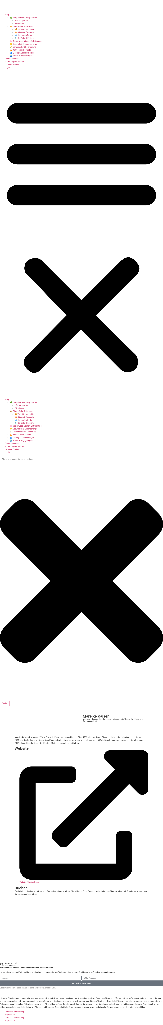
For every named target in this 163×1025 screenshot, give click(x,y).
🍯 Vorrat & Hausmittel (24, 29)
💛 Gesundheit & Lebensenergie (23, 44)
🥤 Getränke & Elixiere (24, 38)
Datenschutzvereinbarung (44, 988)
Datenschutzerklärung (14, 1012)
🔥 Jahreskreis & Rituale (20, 50)
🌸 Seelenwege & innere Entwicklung (25, 41)
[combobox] (81, 459)
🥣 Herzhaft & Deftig (23, 35)
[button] (81, 233)
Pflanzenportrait (21, 20)
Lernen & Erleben (12, 64)
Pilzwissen (19, 23)
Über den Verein (11, 59)
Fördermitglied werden (14, 61)
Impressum (10, 1015)
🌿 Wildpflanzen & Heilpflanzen (23, 17)
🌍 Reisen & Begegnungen (21, 56)
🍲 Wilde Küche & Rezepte (21, 26)
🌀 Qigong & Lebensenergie (22, 53)
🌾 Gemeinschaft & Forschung (23, 47)
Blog (7, 15)
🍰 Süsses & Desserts (24, 32)
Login (7, 67)
